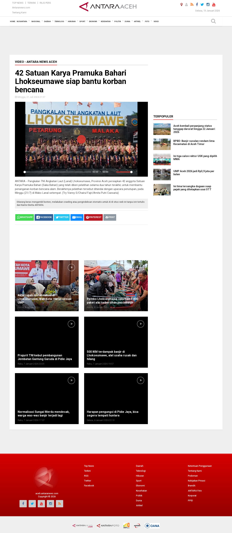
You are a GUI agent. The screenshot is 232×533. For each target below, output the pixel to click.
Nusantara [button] (22, 21)
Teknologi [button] (59, 21)
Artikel (139, 505)
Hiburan (140, 476)
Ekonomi (140, 485)
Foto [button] (147, 21)
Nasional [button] (36, 21)
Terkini (31, 2)
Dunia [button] (127, 21)
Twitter (87, 480)
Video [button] (156, 21)
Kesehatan (141, 490)
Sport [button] (82, 21)
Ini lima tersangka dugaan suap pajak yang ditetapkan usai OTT (192, 188)
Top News (17, 2)
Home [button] (12, 21)
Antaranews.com (21, 7)
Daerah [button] (47, 21)
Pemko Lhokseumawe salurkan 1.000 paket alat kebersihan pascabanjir (112, 300)
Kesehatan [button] (106, 21)
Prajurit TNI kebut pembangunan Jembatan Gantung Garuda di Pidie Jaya (45, 357)
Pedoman (193, 476)
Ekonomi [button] (93, 21)
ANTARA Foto (195, 490)
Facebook (89, 485)
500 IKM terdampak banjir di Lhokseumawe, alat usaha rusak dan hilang (112, 355)
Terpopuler (163, 116)
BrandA (191, 485)
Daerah (139, 466)
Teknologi (141, 471)
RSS (86, 476)
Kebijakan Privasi (196, 480)
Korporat (192, 495)
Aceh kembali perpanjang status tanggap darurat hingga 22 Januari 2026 (194, 128)
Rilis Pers (45, 2)
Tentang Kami (19, 12)
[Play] (20, 172)
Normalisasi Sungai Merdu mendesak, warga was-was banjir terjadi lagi (44, 413)
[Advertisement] (116, 40)
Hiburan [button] (72, 21)
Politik (139, 495)
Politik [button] (117, 21)
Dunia (139, 500)
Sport (138, 480)
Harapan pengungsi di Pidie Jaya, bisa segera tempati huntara (112, 413)
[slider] (57, 172)
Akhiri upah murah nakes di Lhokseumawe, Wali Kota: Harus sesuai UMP (44, 299)
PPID (190, 500)
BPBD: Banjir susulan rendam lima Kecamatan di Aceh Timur (194, 142)
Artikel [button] (137, 21)
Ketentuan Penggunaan (200, 466)
